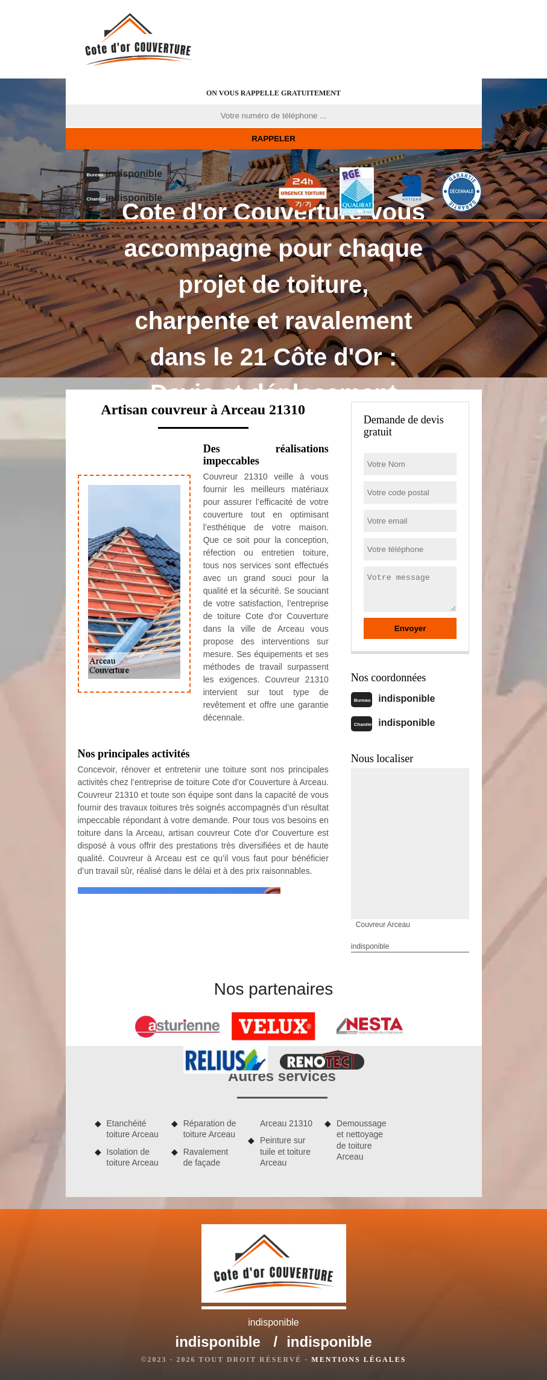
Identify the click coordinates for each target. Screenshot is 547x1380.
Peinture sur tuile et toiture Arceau (285, 1151)
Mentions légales (358, 1359)
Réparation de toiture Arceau (209, 1128)
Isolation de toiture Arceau (133, 1157)
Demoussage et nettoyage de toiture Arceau (362, 1139)
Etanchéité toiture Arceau (133, 1128)
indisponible (134, 173)
